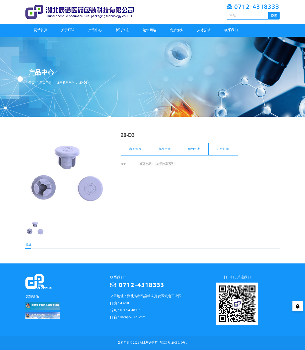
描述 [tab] (28, 244)
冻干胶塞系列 (65, 82)
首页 (32, 82)
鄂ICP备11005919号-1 (173, 342)
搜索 (274, 16)
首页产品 (45, 82)
